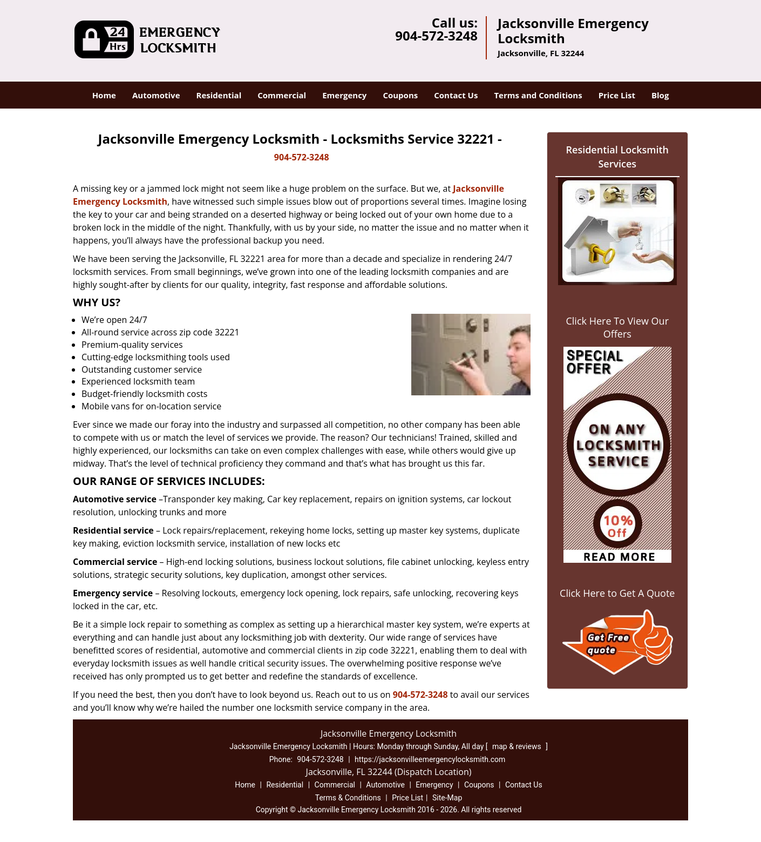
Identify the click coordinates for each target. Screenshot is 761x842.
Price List (617, 95)
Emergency (344, 95)
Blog (660, 95)
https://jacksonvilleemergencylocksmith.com (430, 759)
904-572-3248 (436, 35)
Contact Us (456, 95)
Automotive (156, 95)
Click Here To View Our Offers (617, 327)
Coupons (400, 95)
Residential (219, 95)
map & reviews (517, 746)
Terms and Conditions (538, 95)
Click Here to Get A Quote (617, 593)
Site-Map (447, 797)
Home (104, 95)
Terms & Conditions (348, 797)
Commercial (281, 95)
